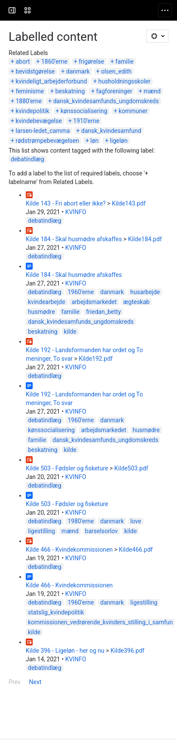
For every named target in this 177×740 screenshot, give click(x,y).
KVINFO (75, 212)
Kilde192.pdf (96, 358)
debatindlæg (27, 159)
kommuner (133, 110)
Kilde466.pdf (136, 549)
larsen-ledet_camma (42, 130)
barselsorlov (101, 531)
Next (35, 682)
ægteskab (136, 301)
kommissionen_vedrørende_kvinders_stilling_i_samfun (100, 622)
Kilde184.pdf (145, 239)
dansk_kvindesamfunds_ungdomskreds (106, 101)
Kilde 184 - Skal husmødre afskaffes (74, 239)
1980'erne (81, 521)
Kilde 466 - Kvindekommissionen (69, 549)
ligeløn (119, 140)
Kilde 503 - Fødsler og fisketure (67, 468)
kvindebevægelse (38, 120)
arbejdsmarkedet (94, 301)
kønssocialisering (84, 110)
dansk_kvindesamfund (111, 130)
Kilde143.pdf (129, 203)
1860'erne (54, 61)
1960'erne (81, 292)
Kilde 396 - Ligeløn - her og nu (65, 650)
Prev (15, 682)
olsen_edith (116, 71)
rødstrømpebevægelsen (47, 140)
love (135, 521)
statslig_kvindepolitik (56, 612)
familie (125, 61)
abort (22, 61)
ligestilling (41, 531)
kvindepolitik (32, 110)
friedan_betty (103, 311)
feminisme (29, 91)
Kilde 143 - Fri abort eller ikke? (66, 203)
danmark (78, 71)
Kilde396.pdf (127, 650)
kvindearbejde (46, 301)
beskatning (70, 91)
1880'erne (28, 101)
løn (94, 140)
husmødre (41, 311)
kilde (70, 331)
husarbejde (145, 292)
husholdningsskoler (124, 81)
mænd (152, 91)
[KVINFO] (39, 10)
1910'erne (86, 120)
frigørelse (91, 61)
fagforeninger (114, 91)
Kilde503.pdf (131, 468)
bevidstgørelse (35, 71)
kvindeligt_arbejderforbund (51, 81)
